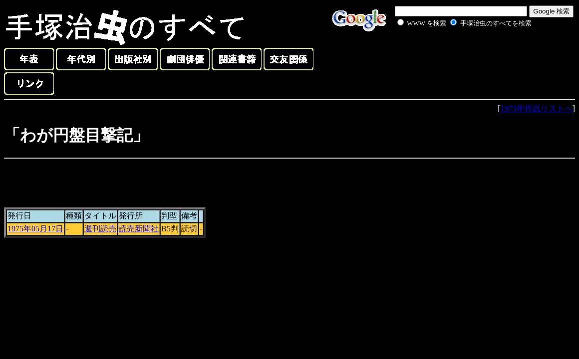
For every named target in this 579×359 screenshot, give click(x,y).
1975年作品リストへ (537, 108)
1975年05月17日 (35, 228)
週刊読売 (100, 228)
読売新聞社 (139, 228)
